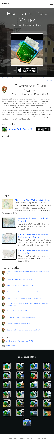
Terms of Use (41, 438)
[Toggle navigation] (51, 4)
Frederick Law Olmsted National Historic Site (23, 292)
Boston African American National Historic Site (24, 317)
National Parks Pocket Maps (21, 129)
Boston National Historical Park (18, 324)
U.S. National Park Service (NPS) (19, 341)
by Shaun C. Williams (25, 78)
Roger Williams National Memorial (19, 279)
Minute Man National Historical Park (20, 285)
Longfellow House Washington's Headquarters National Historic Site (27, 304)
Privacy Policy (26, 438)
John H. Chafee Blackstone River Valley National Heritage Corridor (28, 273)
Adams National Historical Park (18, 311)
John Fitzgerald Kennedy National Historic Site (24, 298)
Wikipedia (10, 346)
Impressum (12, 438)
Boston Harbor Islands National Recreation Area (24, 330)
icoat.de (6, 4)
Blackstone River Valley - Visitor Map (32, 200)
